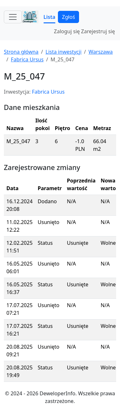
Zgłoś (68, 16)
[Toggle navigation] (13, 17)
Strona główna (21, 51)
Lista (49, 16)
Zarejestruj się (98, 31)
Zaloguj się (67, 31)
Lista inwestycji (63, 51)
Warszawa (100, 51)
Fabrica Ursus (27, 59)
